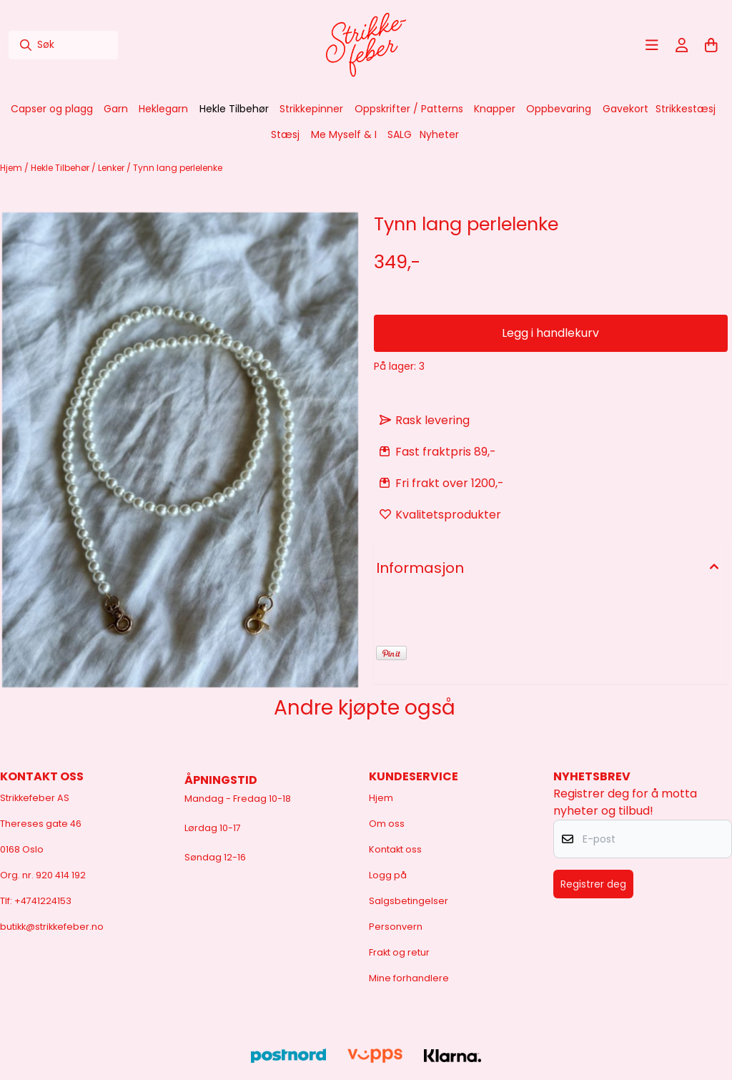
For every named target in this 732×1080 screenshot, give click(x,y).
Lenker (112, 168)
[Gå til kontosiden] (682, 45)
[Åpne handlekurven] (711, 45)
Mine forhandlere (409, 978)
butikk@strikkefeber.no (52, 927)
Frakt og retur (399, 952)
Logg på (388, 875)
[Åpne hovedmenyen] (652, 45)
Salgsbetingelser (408, 901)
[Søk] (63, 45)
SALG (399, 134)
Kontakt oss (395, 849)
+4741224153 (42, 901)
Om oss (387, 824)
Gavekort (625, 109)
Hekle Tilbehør (61, 168)
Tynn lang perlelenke (177, 168)
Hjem (12, 168)
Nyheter (439, 134)
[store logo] (366, 45)
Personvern (395, 927)
